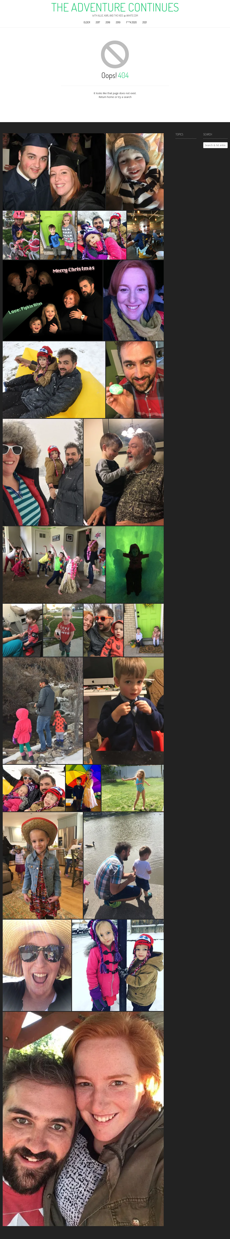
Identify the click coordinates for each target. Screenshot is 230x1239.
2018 (108, 22)
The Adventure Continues (115, 7)
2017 (98, 22)
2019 (118, 22)
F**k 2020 (131, 22)
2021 (144, 22)
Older (87, 22)
